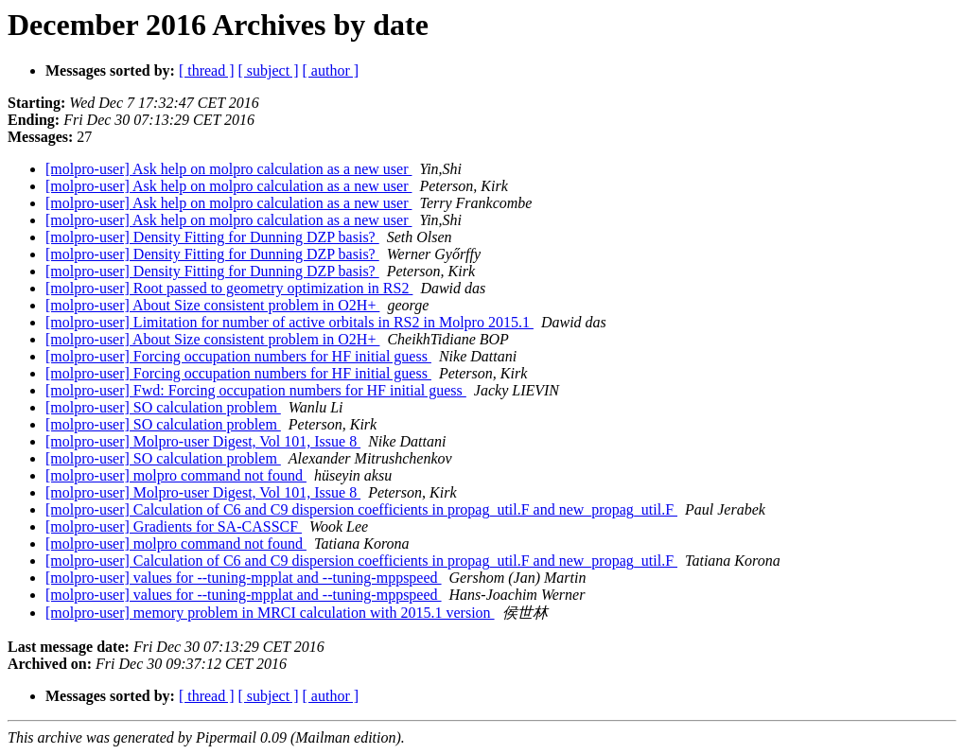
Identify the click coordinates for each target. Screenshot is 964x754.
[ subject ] (268, 70)
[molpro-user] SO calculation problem (163, 407)
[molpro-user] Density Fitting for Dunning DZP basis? (212, 237)
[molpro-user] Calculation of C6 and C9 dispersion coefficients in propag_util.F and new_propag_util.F (361, 509)
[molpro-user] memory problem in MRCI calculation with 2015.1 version (270, 613)
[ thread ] (207, 70)
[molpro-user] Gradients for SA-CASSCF (173, 526)
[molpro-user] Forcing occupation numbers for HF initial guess (238, 356)
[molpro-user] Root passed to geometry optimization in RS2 (228, 288)
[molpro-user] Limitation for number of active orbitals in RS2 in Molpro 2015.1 (289, 322)
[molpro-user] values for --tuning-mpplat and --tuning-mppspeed (243, 578)
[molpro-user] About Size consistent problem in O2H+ (212, 305)
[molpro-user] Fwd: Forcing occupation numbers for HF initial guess (255, 390)
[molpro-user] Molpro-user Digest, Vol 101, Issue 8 (202, 441)
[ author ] (331, 70)
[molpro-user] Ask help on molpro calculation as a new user (228, 169)
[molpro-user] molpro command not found (176, 475)
